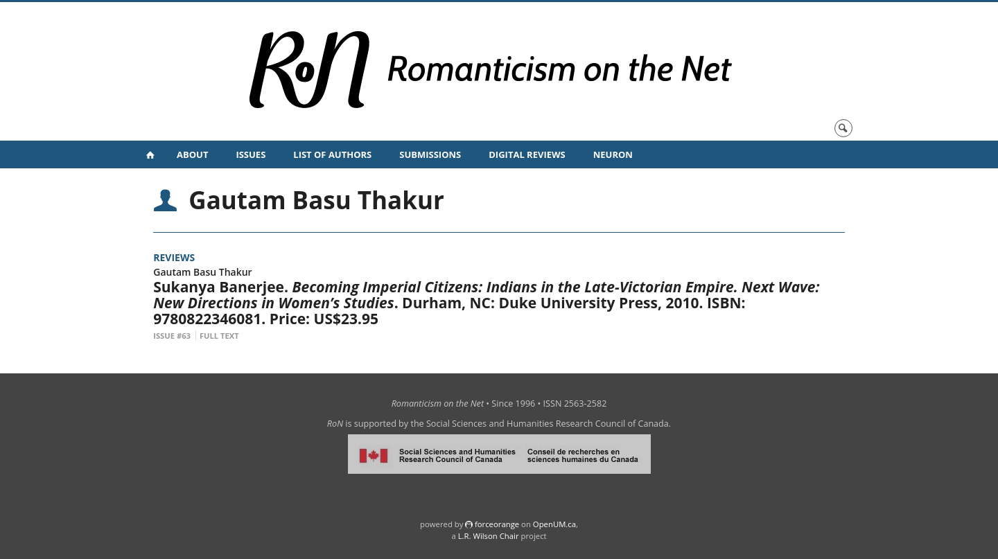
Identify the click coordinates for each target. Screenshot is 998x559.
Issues (250, 154)
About (192, 154)
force (497, 524)
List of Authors (332, 154)
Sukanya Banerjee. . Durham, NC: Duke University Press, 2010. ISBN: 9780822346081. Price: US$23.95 (486, 302)
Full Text (219, 335)
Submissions (430, 154)
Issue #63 (172, 335)
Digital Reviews (527, 154)
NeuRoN (613, 154)
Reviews (174, 257)
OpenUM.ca (554, 524)
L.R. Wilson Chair (488, 536)
